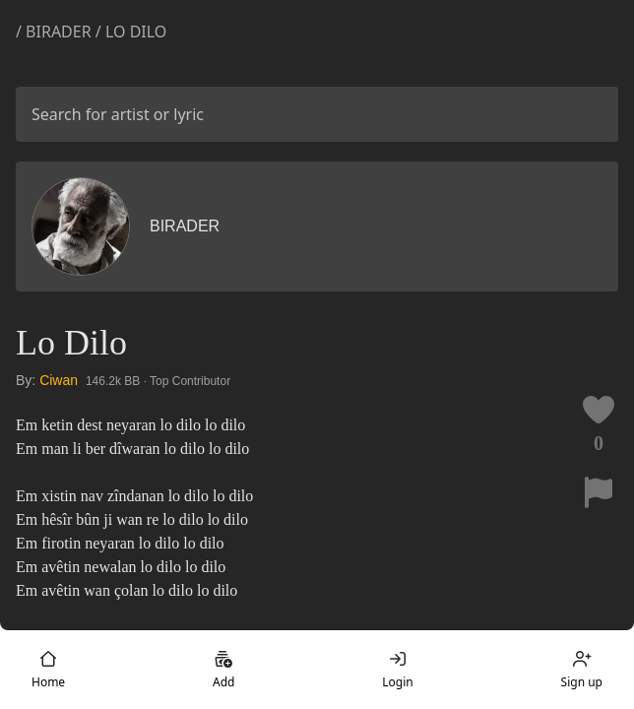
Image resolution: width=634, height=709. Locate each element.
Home (48, 669)
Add (223, 669)
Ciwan (58, 380)
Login (397, 669)
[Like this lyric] (598, 409)
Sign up (581, 669)
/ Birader (55, 31)
